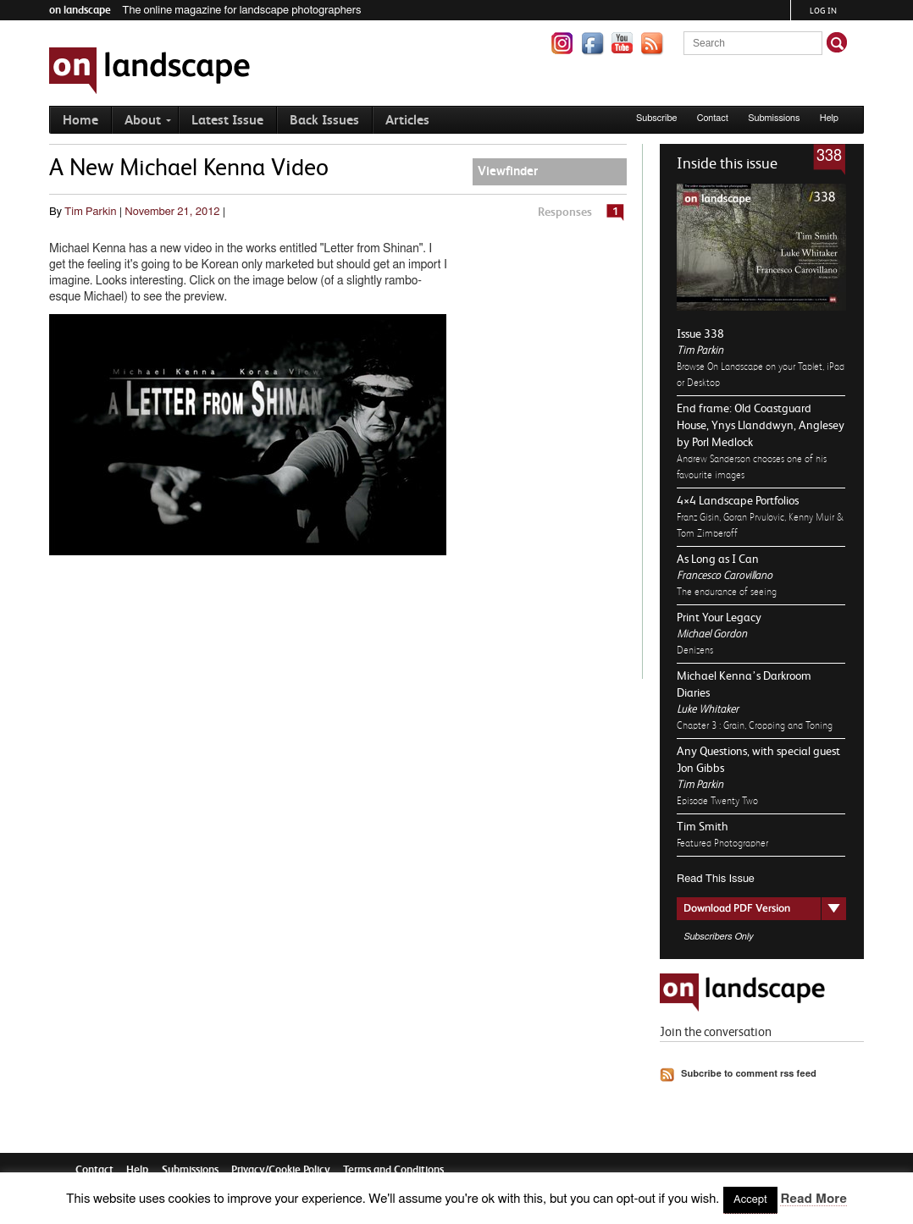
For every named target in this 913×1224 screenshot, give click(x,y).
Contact (712, 118)
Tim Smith (702, 826)
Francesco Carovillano (724, 575)
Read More (813, 1199)
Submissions (774, 118)
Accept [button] (750, 1199)
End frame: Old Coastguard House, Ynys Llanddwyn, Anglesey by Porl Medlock (760, 425)
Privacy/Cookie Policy (280, 1169)
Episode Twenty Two (717, 801)
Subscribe (657, 118)
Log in (823, 10)
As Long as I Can (718, 558)
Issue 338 (700, 333)
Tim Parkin (700, 350)
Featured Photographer (722, 843)
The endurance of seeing (727, 592)
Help (829, 118)
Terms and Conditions (393, 1169)
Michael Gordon (712, 633)
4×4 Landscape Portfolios (738, 500)
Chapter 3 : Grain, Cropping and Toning (755, 725)
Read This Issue (716, 879)
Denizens (695, 650)
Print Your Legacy (719, 617)
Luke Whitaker (708, 709)
